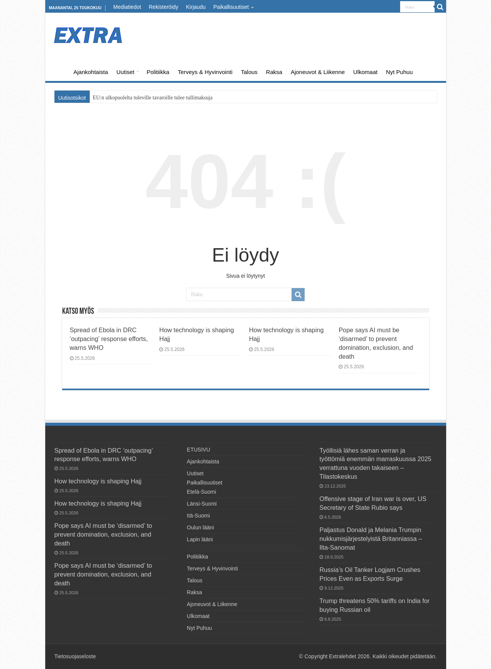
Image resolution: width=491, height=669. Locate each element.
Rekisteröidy (163, 7)
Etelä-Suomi (201, 492)
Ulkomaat (365, 72)
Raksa (274, 72)
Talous (249, 72)
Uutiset (126, 72)
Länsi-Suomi (202, 504)
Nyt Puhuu (399, 72)
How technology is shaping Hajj (98, 481)
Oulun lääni (200, 527)
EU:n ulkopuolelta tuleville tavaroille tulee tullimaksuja (153, 98)
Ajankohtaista (91, 72)
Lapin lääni (200, 539)
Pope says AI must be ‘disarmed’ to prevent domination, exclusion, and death (103, 534)
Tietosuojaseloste (75, 656)
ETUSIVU (59, 71)
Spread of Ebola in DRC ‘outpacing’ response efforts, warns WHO (109, 338)
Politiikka (158, 72)
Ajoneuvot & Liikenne (318, 72)
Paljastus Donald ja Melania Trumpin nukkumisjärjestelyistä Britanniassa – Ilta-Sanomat (371, 538)
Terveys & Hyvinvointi (205, 72)
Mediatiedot (127, 7)
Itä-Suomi (198, 515)
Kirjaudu (196, 7)
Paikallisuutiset (231, 7)
